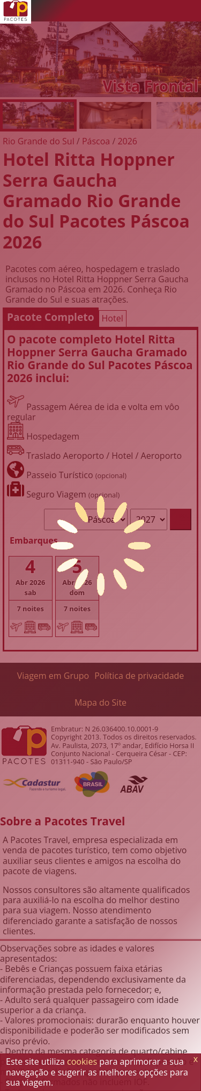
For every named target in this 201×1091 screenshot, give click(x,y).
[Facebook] (169, 10)
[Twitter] (147, 10)
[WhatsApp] (126, 10)
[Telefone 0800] (104, 10)
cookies (82, 1061)
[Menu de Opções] (190, 10)
